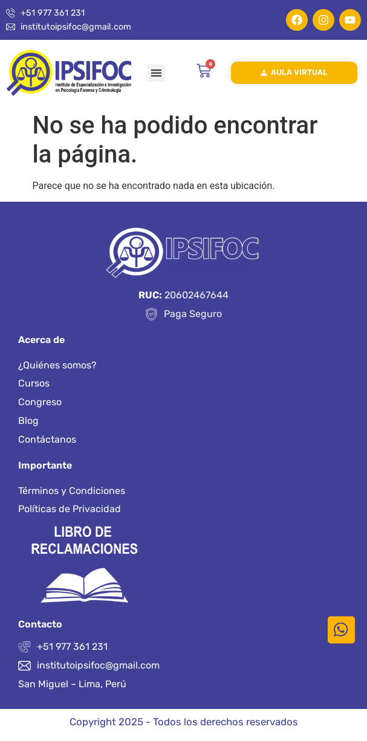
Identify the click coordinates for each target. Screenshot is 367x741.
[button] (156, 73)
